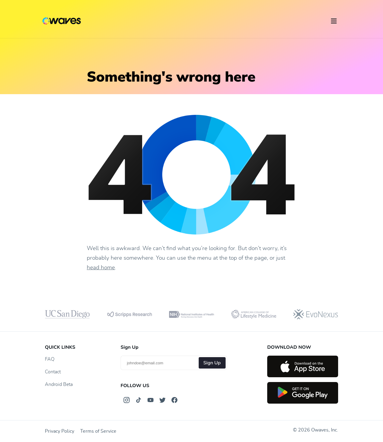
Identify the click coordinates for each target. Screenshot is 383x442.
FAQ (49, 359)
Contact (53, 371)
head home (101, 267)
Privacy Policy (59, 431)
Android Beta (59, 384)
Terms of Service (98, 431)
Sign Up (212, 363)
